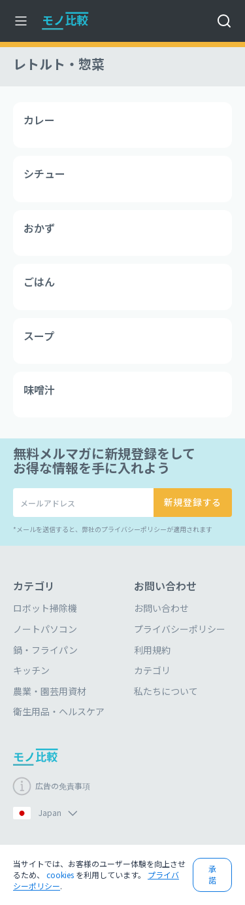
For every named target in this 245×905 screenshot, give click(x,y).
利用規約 (152, 649)
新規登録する (192, 501)
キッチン (31, 670)
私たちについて (166, 691)
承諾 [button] (212, 874)
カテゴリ (152, 670)
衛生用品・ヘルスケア (59, 711)
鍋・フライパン (45, 649)
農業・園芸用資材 (49, 691)
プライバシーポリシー (179, 628)
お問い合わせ (161, 607)
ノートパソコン (45, 628)
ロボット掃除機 (45, 607)
